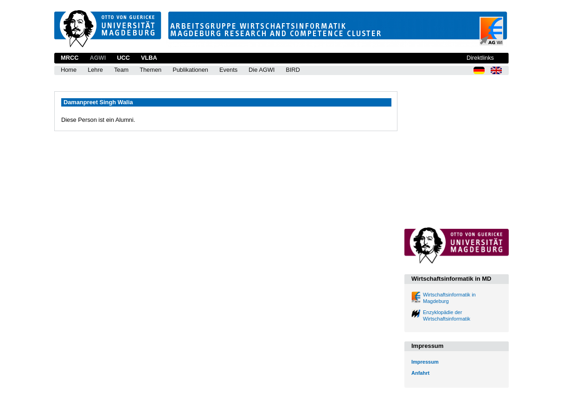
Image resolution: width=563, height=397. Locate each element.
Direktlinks (480, 57)
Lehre (95, 69)
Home (69, 69)
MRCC (69, 57)
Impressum (425, 362)
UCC (123, 57)
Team (121, 69)
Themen (150, 69)
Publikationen (190, 69)
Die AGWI (262, 69)
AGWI (98, 57)
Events (228, 69)
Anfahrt (420, 373)
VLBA (149, 57)
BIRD (293, 69)
